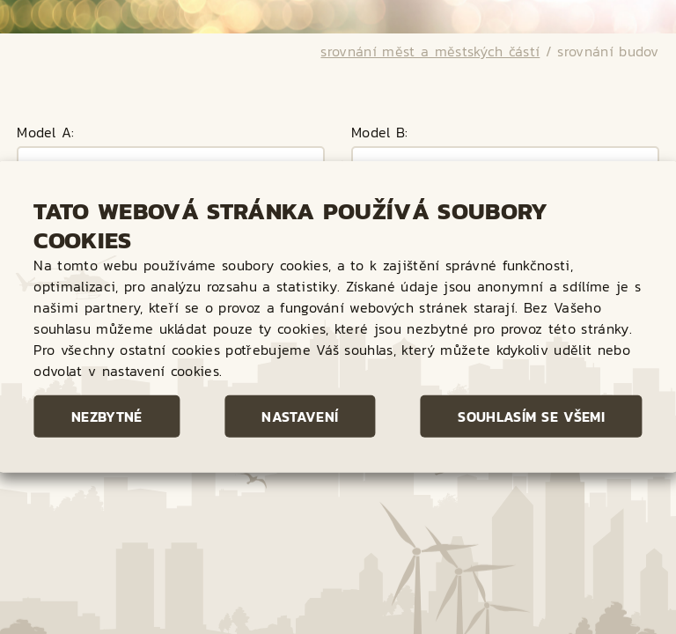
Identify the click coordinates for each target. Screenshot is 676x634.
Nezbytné (107, 416)
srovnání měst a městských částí (430, 18)
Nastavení (299, 416)
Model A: (46, 101)
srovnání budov (607, 18)
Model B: (379, 101)
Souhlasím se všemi (531, 416)
